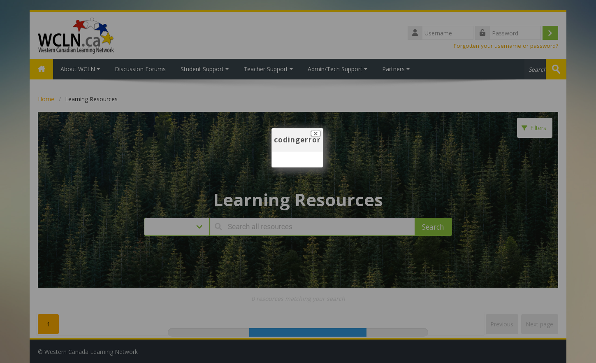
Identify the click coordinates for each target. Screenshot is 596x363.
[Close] (316, 133)
